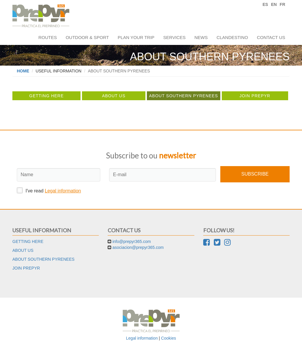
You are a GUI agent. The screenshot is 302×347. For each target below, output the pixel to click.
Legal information (63, 190)
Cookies (168, 338)
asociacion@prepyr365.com (138, 247)
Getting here (46, 95)
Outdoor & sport (87, 37)
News (201, 37)
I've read (49, 190)
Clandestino (232, 37)
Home (23, 71)
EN (274, 4)
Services (174, 37)
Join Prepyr (254, 95)
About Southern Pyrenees (183, 95)
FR (282, 4)
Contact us (271, 37)
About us (113, 95)
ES (265, 4)
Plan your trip (136, 37)
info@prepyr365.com (131, 241)
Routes (47, 37)
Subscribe (254, 173)
